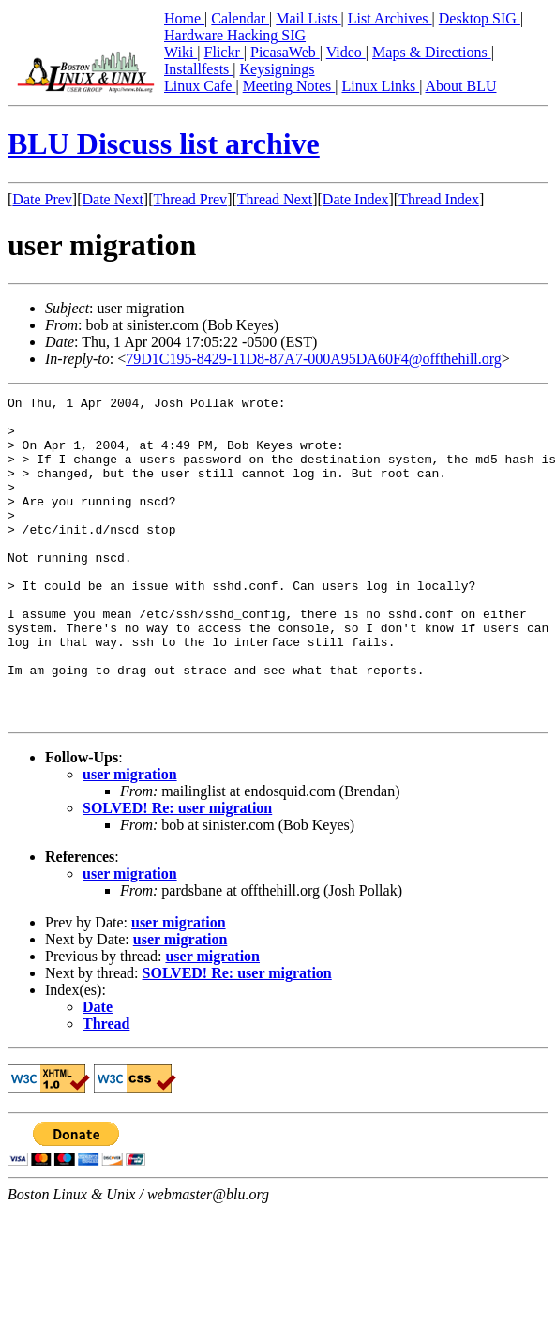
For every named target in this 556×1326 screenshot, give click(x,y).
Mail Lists (308, 18)
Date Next (113, 199)
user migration (130, 839)
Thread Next (274, 199)
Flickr (224, 52)
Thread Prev (190, 199)
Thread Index (438, 199)
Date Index (356, 199)
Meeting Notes (289, 86)
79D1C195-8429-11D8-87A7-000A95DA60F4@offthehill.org (314, 359)
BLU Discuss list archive (164, 143)
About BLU (460, 86)
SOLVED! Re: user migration (177, 873)
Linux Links (380, 86)
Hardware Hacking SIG (235, 35)
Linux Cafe (199, 86)
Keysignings (277, 69)
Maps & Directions (431, 52)
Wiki (180, 52)
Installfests (198, 69)
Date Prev (42, 199)
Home (184, 18)
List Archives (390, 18)
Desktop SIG (479, 18)
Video (346, 52)
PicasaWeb (285, 52)
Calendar (240, 18)
